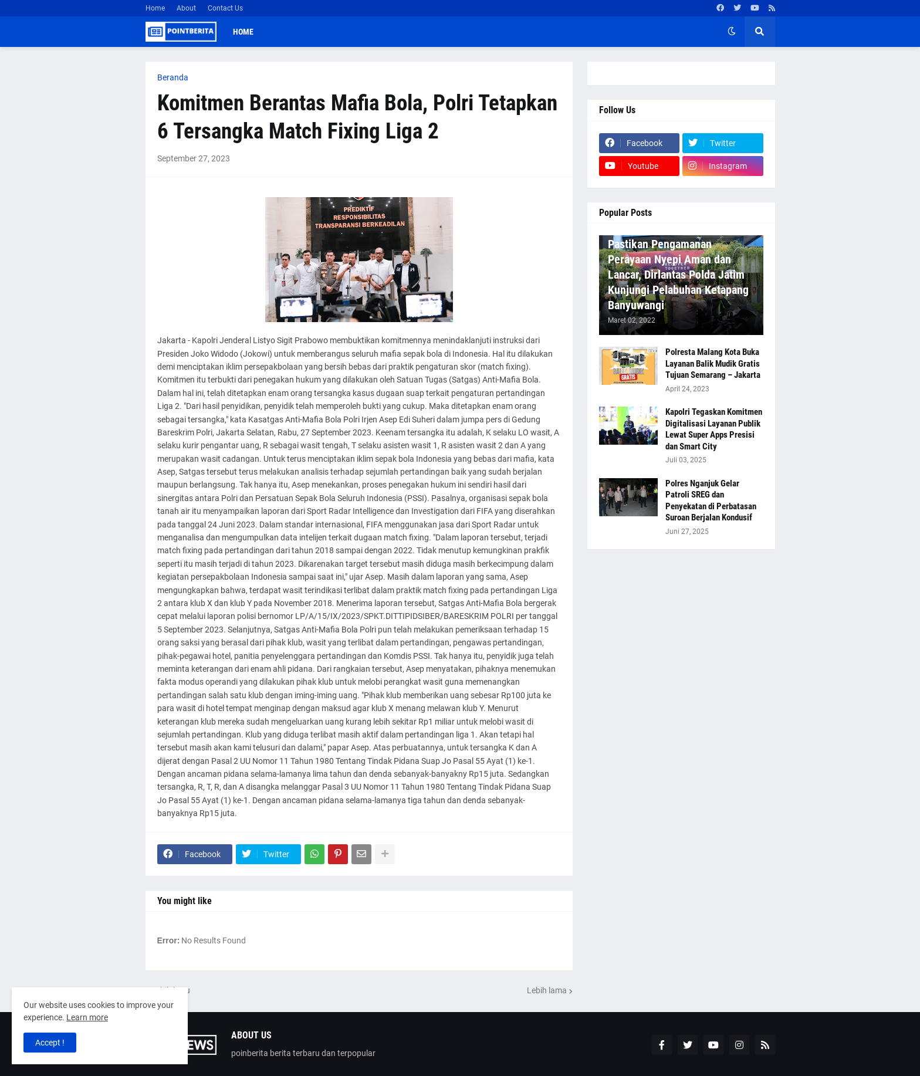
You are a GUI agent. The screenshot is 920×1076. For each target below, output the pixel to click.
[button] (732, 31)
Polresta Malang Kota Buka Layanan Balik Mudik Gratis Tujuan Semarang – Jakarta (712, 363)
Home (155, 8)
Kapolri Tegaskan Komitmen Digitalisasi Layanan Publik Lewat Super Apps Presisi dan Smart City (713, 429)
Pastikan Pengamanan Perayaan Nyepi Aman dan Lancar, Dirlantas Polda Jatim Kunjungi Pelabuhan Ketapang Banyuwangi (678, 274)
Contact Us (225, 8)
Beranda (172, 77)
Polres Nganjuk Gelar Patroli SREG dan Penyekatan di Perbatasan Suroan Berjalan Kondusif (710, 500)
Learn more (87, 1017)
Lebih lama (547, 990)
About (186, 8)
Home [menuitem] (243, 31)
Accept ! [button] (50, 1042)
